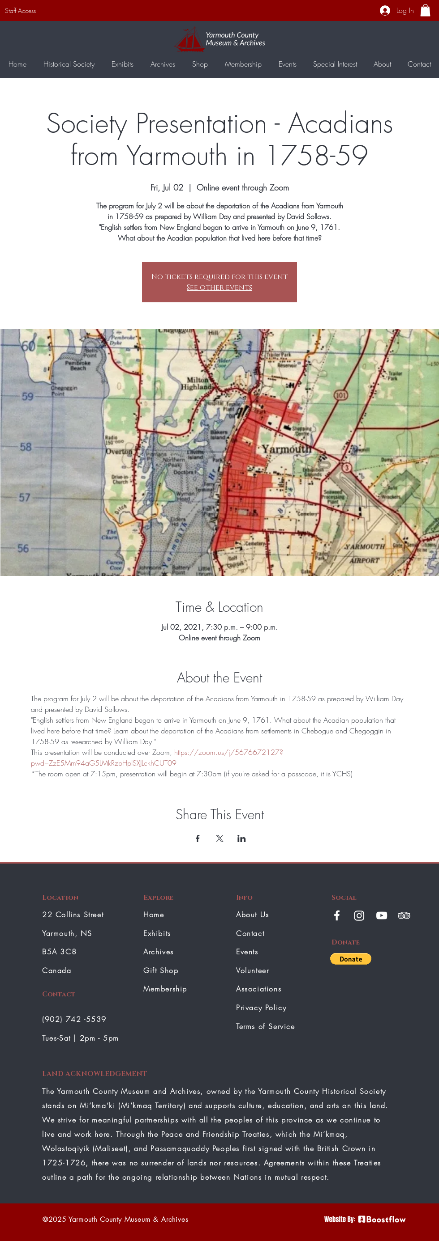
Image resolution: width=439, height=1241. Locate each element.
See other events (219, 287)
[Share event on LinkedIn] (241, 838)
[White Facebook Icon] (337, 915)
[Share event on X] (219, 838)
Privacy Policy (261, 1007)
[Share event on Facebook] (198, 838)
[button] (425, 10)
